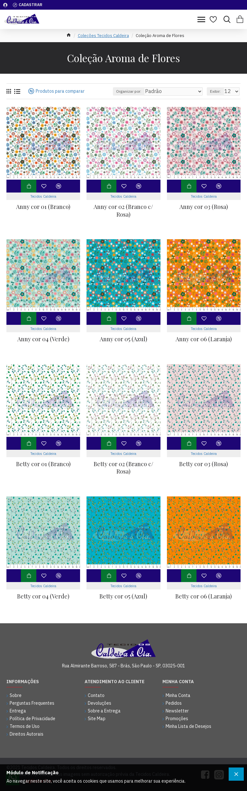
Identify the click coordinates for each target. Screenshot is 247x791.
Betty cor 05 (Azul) (123, 596)
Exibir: (215, 91)
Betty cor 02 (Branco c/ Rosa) (123, 467)
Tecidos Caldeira (43, 196)
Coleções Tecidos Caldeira (103, 35)
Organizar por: (128, 91)
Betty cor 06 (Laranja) (203, 596)
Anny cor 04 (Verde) (43, 339)
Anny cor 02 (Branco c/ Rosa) (123, 210)
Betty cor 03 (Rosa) (203, 464)
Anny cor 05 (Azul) (123, 339)
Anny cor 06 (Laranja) (204, 339)
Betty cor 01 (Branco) (43, 464)
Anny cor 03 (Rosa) (203, 207)
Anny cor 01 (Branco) (43, 207)
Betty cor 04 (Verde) (43, 596)
